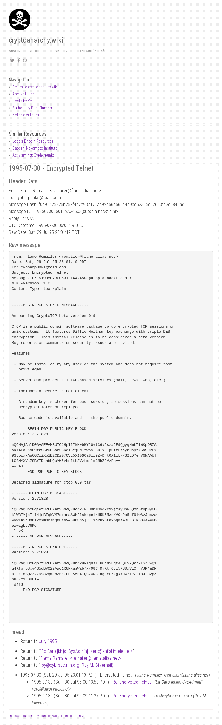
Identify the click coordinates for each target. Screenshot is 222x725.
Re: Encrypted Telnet (131, 682)
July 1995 (48, 641)
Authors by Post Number (32, 108)
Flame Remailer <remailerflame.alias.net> (80, 658)
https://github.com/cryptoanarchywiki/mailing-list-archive (47, 716)
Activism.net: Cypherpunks (33, 155)
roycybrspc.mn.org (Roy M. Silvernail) (76, 665)
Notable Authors (25, 114)
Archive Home (23, 94)
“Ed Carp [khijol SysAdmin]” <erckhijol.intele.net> (86, 651)
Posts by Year (23, 101)
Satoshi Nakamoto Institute (34, 148)
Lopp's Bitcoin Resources (32, 141)
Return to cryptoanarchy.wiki (35, 87)
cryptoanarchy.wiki (36, 40)
